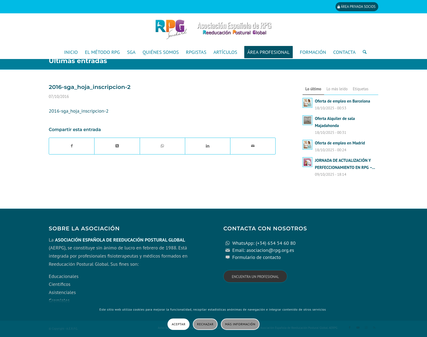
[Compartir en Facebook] (71, 146)
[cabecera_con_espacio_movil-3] (213, 29)
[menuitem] (70, 52)
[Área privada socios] (356, 6)
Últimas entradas (78, 61)
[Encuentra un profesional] (255, 276)
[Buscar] (363, 52)
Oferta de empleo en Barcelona (342, 101)
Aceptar (178, 324)
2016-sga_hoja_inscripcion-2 (79, 111)
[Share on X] (116, 146)
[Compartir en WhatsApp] (162, 146)
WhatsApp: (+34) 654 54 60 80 (263, 243)
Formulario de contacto (256, 257)
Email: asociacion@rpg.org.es (263, 250)
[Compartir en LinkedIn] (207, 146)
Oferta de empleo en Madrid (340, 143)
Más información (240, 324)
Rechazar (205, 324)
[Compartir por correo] (252, 146)
